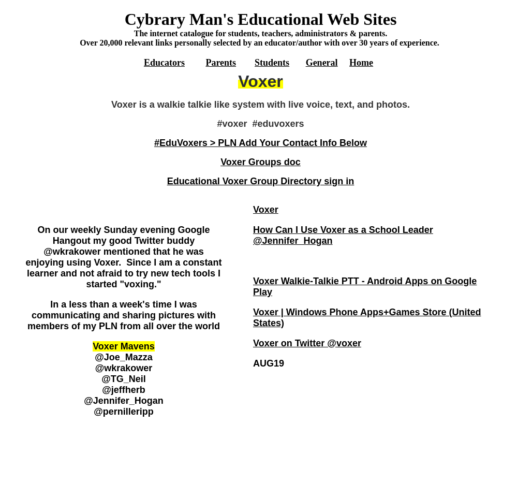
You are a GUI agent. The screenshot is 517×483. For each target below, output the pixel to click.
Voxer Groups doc (260, 162)
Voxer (265, 209)
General (322, 62)
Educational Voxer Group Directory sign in (260, 181)
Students (272, 62)
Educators (164, 62)
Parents (220, 62)
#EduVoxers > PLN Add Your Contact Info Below (260, 143)
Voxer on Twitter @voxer (307, 343)
